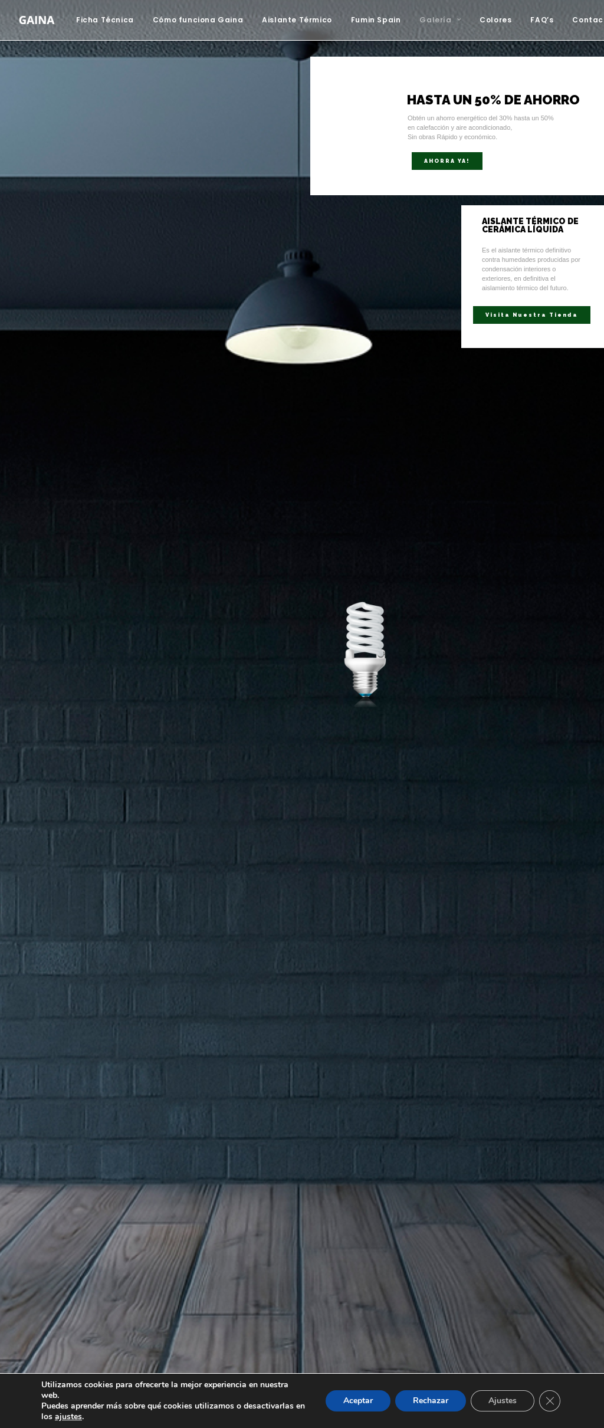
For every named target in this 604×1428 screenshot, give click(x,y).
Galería (440, 20)
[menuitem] (109, 20)
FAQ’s (541, 20)
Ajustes (502, 1400)
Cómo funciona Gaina (198, 20)
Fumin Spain (376, 20)
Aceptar (358, 1400)
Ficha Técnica (105, 20)
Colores (495, 20)
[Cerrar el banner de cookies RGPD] (549, 1400)
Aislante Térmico (297, 20)
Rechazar (430, 1400)
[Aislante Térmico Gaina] (37, 20)
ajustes (68, 1416)
